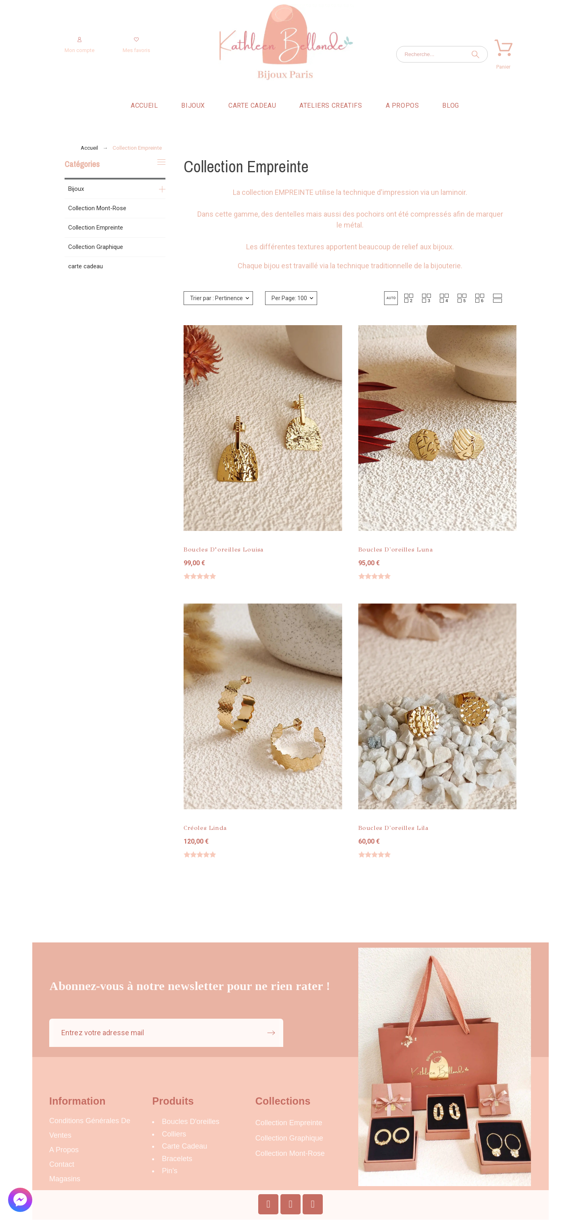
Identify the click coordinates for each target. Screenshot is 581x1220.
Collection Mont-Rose (97, 208)
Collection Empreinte (95, 227)
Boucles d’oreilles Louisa (224, 549)
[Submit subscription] (271, 1033)
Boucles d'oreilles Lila (393, 827)
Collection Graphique (95, 247)
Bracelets (177, 1159)
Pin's (169, 1171)
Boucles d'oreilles (190, 1122)
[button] (391, 298)
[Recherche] (442, 54)
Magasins (64, 1179)
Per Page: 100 (289, 298)
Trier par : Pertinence (216, 298)
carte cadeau (85, 266)
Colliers (174, 1134)
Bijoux (76, 188)
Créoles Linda (205, 827)
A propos (64, 1150)
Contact (61, 1164)
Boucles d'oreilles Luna (395, 549)
